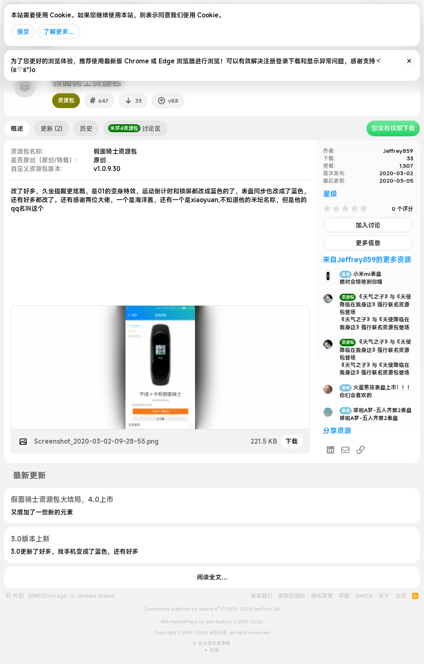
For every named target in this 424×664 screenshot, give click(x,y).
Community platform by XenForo (212, 609)
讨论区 (134, 128)
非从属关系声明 (214, 643)
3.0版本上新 (30, 538)
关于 (383, 595)
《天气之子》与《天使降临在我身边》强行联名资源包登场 (375, 304)
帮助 (344, 595)
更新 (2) (52, 128)
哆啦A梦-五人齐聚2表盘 (376, 410)
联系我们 (261, 595)
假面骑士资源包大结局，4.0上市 (62, 499)
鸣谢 (214, 650)
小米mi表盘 (360, 274)
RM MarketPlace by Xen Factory (212, 622)
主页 (400, 595)
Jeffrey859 (398, 151)
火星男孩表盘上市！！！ (376, 387)
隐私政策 (322, 595)
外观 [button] (15, 595)
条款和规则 (291, 595)
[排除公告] (409, 61)
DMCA (364, 595)
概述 (17, 128)
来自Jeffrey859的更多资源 (367, 259)
